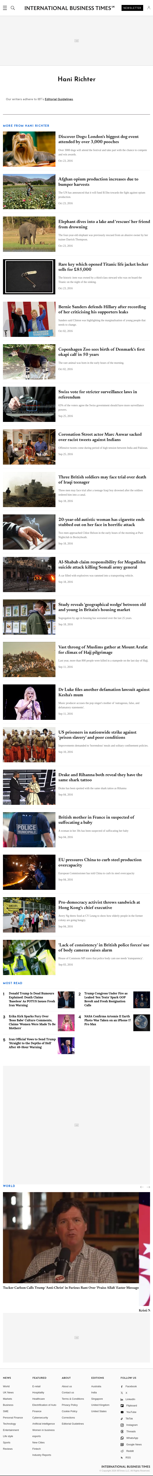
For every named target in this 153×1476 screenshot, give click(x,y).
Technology (9, 1423)
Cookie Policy (69, 1411)
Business (8, 1404)
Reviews (8, 1448)
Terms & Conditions (73, 1398)
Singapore (97, 1398)
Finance (36, 1411)
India (94, 1392)
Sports (6, 1442)
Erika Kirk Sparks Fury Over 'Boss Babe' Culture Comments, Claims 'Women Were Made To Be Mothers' (32, 1022)
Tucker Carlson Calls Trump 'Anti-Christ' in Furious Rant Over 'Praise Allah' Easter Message (71, 1288)
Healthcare (38, 1398)
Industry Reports (41, 1454)
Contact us (68, 1392)
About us (67, 1386)
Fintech (36, 1448)
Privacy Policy (70, 1404)
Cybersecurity (40, 1417)
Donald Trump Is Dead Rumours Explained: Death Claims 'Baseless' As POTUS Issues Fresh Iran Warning (32, 999)
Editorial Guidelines (59, 99)
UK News (8, 1392)
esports (36, 1436)
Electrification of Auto (44, 1404)
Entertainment (11, 1430)
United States (99, 1411)
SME (5, 1411)
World (9, 1186)
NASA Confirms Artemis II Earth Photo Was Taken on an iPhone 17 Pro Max (107, 1020)
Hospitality (38, 1392)
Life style (8, 1436)
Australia (96, 1386)
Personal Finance (13, 1417)
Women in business (43, 1430)
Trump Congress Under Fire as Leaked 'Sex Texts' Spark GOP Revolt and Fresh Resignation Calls (105, 999)
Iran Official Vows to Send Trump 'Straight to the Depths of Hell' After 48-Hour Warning (32, 1043)
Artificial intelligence (43, 1423)
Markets (7, 1398)
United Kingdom (100, 1404)
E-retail (36, 1386)
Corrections (68, 1417)
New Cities (38, 1442)
